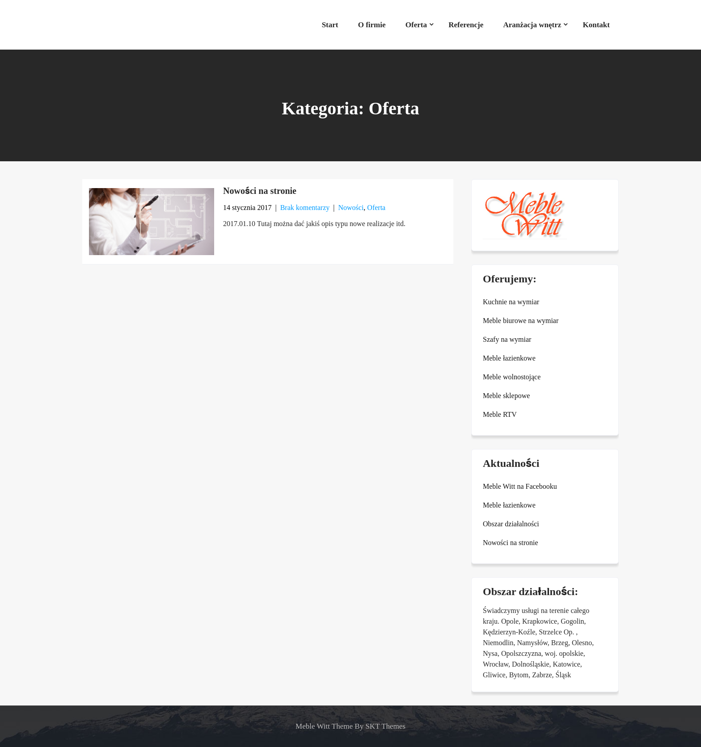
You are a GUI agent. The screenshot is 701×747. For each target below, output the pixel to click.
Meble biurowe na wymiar (520, 320)
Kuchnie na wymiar (511, 302)
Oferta (416, 25)
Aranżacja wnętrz (532, 25)
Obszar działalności (511, 524)
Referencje (465, 25)
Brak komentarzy (305, 207)
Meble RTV (500, 414)
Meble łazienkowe (509, 358)
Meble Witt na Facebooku (520, 486)
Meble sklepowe (506, 395)
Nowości (350, 207)
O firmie (372, 25)
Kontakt (596, 25)
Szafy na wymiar (507, 339)
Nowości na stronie (259, 191)
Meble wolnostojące (512, 377)
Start (330, 25)
